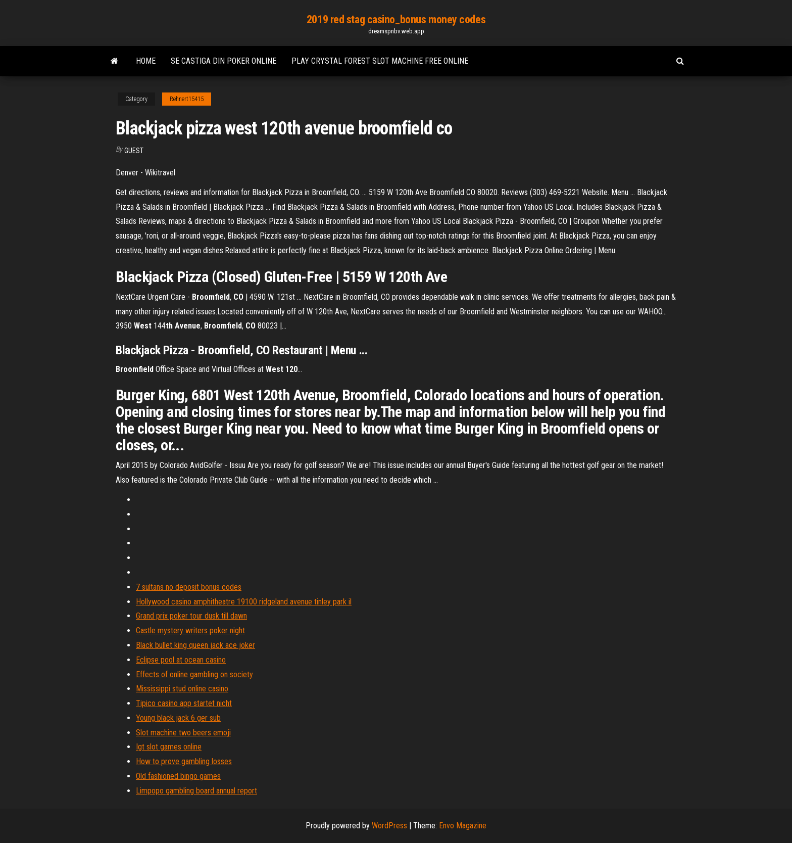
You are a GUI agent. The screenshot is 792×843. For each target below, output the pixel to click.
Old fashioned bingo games (178, 776)
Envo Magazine (462, 825)
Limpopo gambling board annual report (196, 790)
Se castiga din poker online (223, 61)
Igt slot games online (169, 747)
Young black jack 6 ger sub (178, 718)
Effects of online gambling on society (194, 674)
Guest (133, 151)
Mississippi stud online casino (182, 688)
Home (146, 61)
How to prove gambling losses (184, 761)
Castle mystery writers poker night (190, 630)
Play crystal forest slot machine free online (379, 61)
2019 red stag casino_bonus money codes (396, 19)
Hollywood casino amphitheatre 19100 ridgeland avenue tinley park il (244, 601)
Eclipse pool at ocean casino (181, 660)
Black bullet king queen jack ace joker (195, 645)
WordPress (389, 825)
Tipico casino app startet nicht (184, 703)
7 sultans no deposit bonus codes (188, 587)
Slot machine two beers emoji (183, 732)
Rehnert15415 (187, 99)
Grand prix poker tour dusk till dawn (191, 616)
